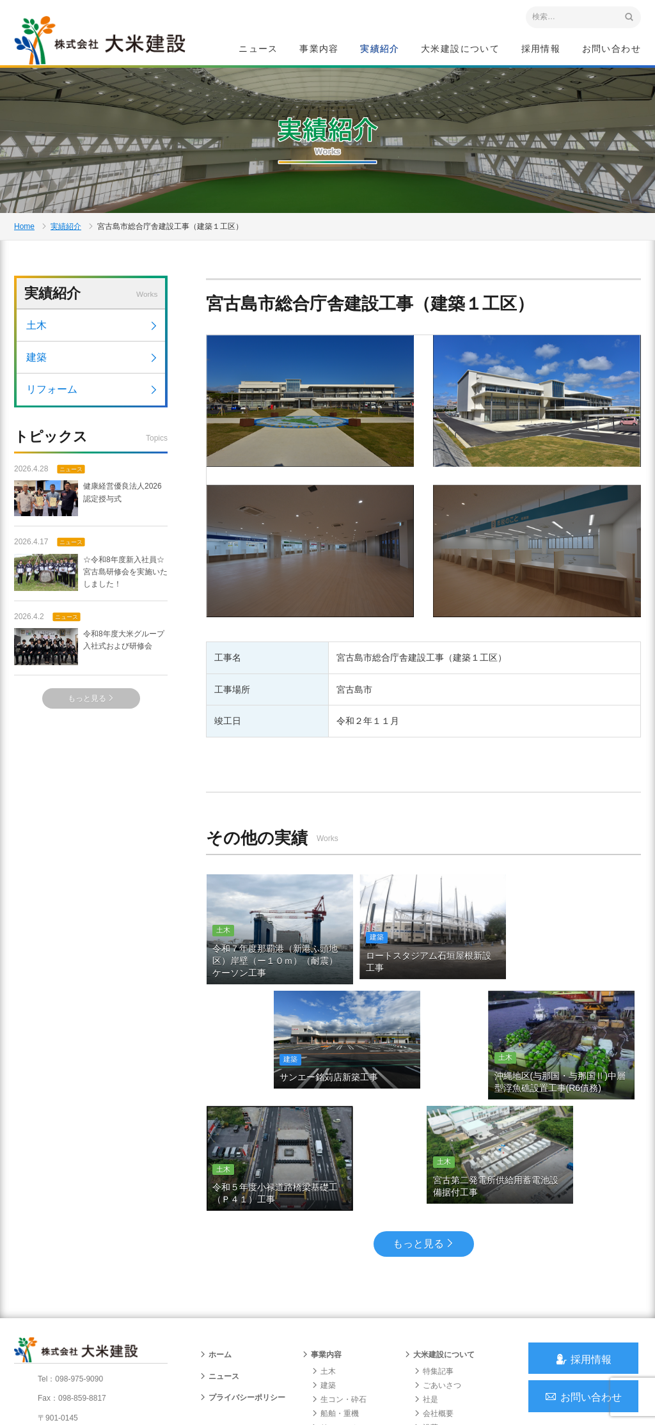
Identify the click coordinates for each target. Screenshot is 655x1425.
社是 (426, 1297)
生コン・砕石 (339, 1297)
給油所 (327, 1339)
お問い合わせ (611, 48)
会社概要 (434, 1311)
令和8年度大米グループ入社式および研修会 (89, 657)
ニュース (258, 48)
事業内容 (319, 48)
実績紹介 (380, 48)
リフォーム (92, 400)
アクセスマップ (69, 1340)
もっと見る (91, 709)
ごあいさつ (437, 1283)
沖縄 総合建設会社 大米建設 (103, 42)
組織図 (430, 1339)
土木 (92, 336)
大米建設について (460, 48)
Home (24, 234)
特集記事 (434, 1268)
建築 (92, 368)
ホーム (216, 1252)
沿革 (426, 1325)
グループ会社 (441, 1354)
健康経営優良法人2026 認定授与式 (88, 510)
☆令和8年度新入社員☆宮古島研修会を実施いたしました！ (91, 583)
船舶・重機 (335, 1311)
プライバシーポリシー (242, 1295)
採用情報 (541, 48)
